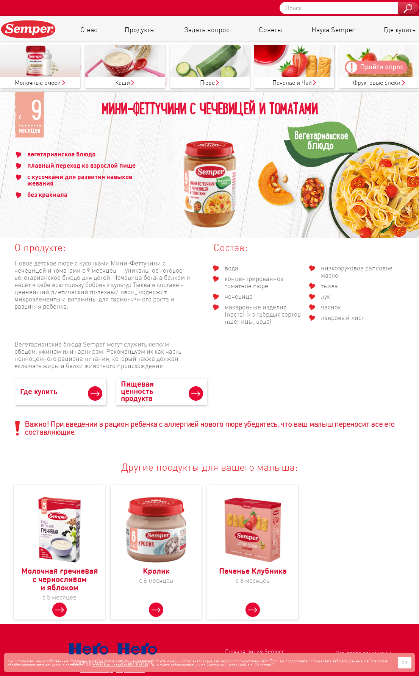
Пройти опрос (381, 66)
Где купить (400, 29)
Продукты (140, 29)
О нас (88, 29)
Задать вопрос (207, 29)
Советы (270, 29)
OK (405, 662)
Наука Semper (333, 29)
